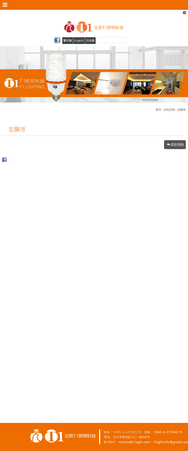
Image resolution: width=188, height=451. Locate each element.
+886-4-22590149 (127, 432)
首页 (158, 110)
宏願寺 (181, 110)
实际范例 (169, 110)
